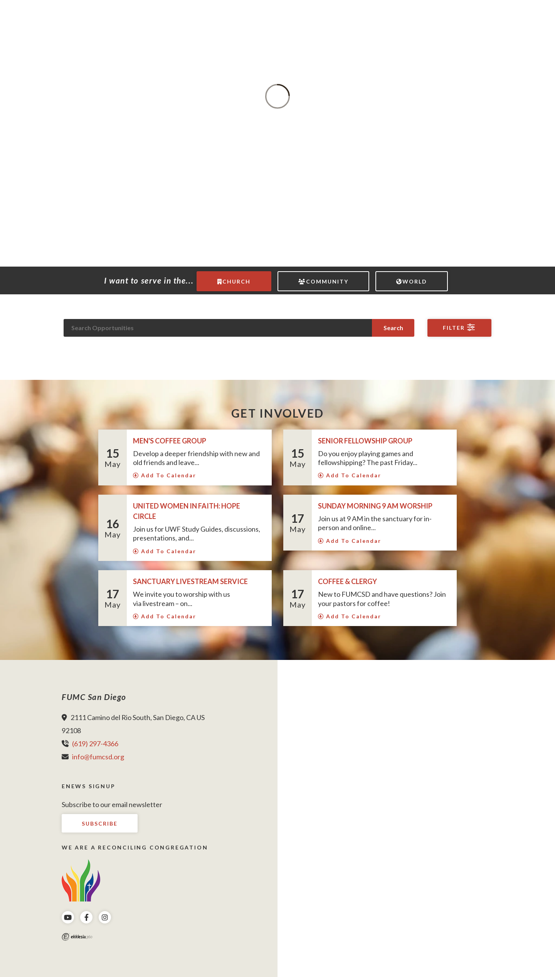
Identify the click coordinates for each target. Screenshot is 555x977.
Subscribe (100, 823)
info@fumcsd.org (98, 756)
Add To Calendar (164, 475)
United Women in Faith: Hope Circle (186, 511)
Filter (459, 327)
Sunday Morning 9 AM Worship (376, 506)
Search (393, 327)
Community (323, 281)
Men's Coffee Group (169, 440)
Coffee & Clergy (347, 581)
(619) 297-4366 (95, 743)
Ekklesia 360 (77, 937)
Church (234, 281)
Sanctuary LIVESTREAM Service (190, 581)
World (411, 281)
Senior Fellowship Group (365, 440)
